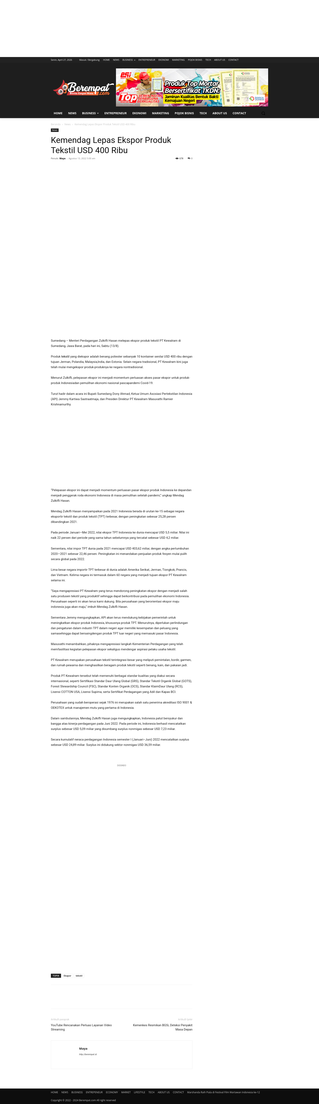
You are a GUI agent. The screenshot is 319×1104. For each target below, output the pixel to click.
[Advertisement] (159, 28)
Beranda (55, 124)
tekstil (65, 356)
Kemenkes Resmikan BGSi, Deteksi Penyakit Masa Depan (162, 1027)
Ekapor (67, 975)
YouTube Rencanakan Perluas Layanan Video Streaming (81, 1027)
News (67, 124)
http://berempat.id (88, 1054)
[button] (263, 113)
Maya (62, 158)
